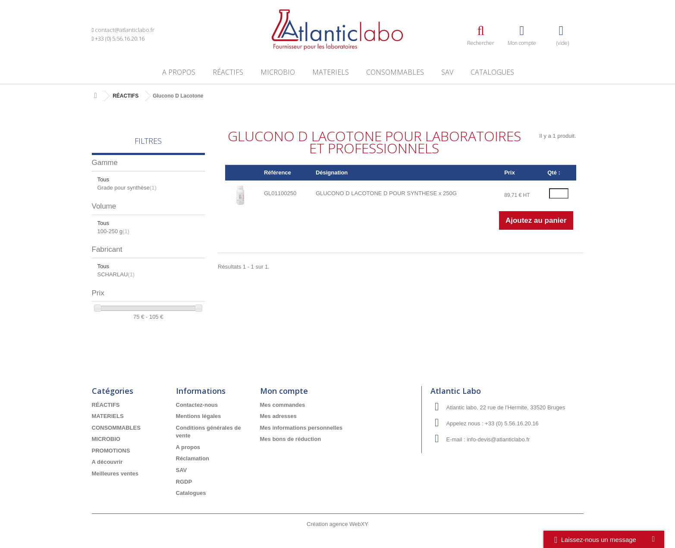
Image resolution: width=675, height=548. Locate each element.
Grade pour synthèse (127, 187)
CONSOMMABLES (395, 72)
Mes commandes (282, 405)
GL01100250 (280, 193)
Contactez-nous (197, 405)
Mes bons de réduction (290, 439)
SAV (447, 72)
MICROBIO (278, 72)
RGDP (184, 481)
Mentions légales (198, 416)
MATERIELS (330, 72)
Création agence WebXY (337, 524)
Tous (103, 179)
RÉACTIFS (228, 72)
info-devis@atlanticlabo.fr (498, 439)
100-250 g (113, 231)
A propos (178, 72)
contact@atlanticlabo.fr (124, 30)
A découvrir (107, 462)
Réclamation (192, 458)
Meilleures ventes (115, 473)
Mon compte (284, 391)
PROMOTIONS (111, 450)
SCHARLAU (116, 274)
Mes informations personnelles (301, 427)
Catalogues (492, 72)
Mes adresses (278, 416)
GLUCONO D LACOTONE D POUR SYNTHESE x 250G (386, 193)
